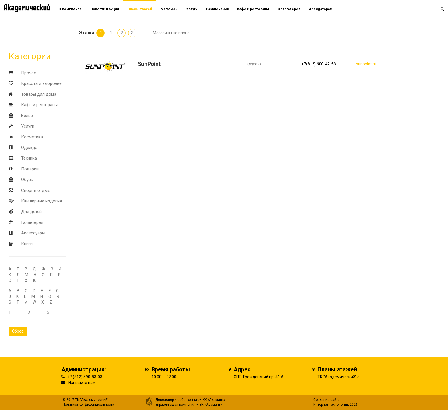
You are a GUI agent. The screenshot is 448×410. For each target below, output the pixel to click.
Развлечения (217, 9)
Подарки (30, 169)
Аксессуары (33, 233)
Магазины (169, 9)
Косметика (32, 137)
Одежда (29, 147)
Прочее (28, 72)
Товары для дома (38, 94)
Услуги (27, 126)
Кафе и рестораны (39, 104)
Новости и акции (104, 9)
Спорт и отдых (35, 190)
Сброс (17, 331)
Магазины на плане (171, 33)
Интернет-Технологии (330, 405)
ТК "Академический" (337, 377)
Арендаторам (321, 9)
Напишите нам (81, 382)
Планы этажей (139, 9)
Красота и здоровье (41, 83)
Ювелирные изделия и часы (49, 201)
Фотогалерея (288, 9)
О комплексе (70, 9)
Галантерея (32, 222)
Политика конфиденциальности (88, 405)
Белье (27, 115)
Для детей (31, 211)
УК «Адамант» (210, 405)
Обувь (27, 179)
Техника (29, 158)
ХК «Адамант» (214, 400)
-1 (100, 33)
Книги (27, 243)
